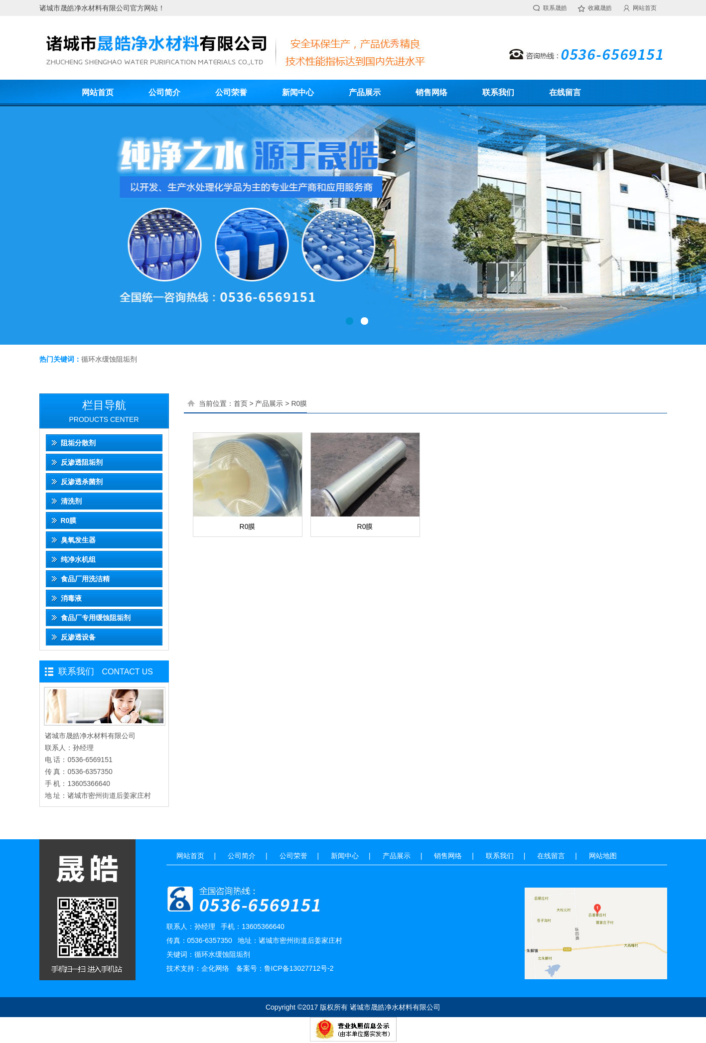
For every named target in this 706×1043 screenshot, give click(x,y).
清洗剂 (71, 501)
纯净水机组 (78, 559)
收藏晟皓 (600, 7)
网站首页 (645, 7)
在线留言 (565, 92)
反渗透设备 (78, 637)
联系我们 (498, 92)
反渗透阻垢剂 (82, 462)
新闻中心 (298, 92)
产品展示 (365, 92)
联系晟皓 (555, 7)
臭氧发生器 (78, 540)
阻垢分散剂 (78, 443)
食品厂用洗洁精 (85, 579)
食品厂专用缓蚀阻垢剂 (96, 618)
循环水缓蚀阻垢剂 (109, 359)
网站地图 (603, 856)
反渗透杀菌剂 (82, 482)
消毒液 (71, 598)
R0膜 (69, 520)
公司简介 (164, 92)
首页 (241, 403)
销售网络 (431, 92)
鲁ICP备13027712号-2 (299, 968)
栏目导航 (104, 405)
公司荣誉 (231, 92)
